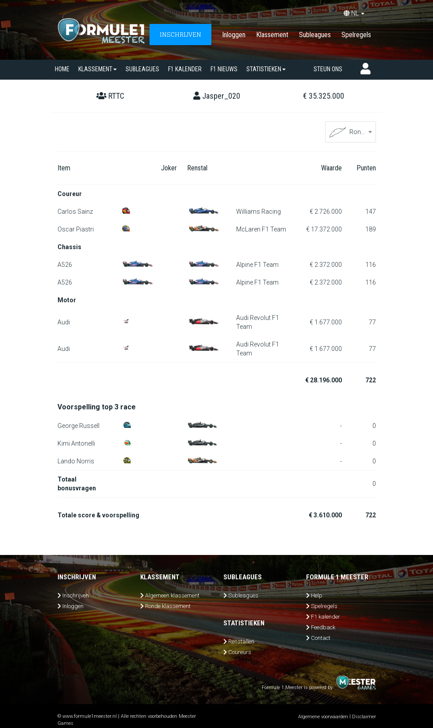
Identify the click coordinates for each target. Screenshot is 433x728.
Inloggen (233, 35)
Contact (320, 638)
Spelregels (356, 35)
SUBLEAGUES (142, 69)
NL (354, 13)
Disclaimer (364, 717)
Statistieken (266, 69)
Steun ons (328, 69)
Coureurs (239, 652)
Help (316, 595)
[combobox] (350, 132)
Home (62, 69)
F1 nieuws (224, 69)
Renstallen (241, 641)
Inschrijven (75, 595)
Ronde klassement (168, 606)
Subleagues (315, 35)
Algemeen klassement (172, 595)
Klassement (272, 35)
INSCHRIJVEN (180, 34)
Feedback (323, 627)
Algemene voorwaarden (323, 717)
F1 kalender (185, 69)
